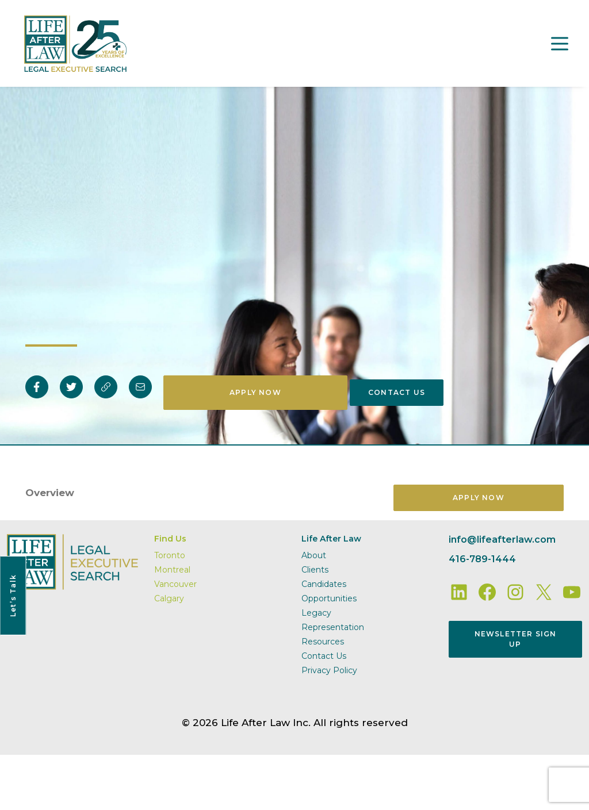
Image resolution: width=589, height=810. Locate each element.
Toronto (169, 555)
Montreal (172, 570)
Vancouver (175, 584)
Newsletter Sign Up (516, 638)
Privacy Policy (329, 670)
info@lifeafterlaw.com (502, 539)
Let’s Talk (13, 595)
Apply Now (255, 392)
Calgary (169, 598)
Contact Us (396, 392)
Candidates (323, 584)
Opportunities (329, 598)
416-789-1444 (482, 559)
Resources (322, 641)
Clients (314, 570)
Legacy (316, 613)
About (313, 555)
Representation (332, 627)
